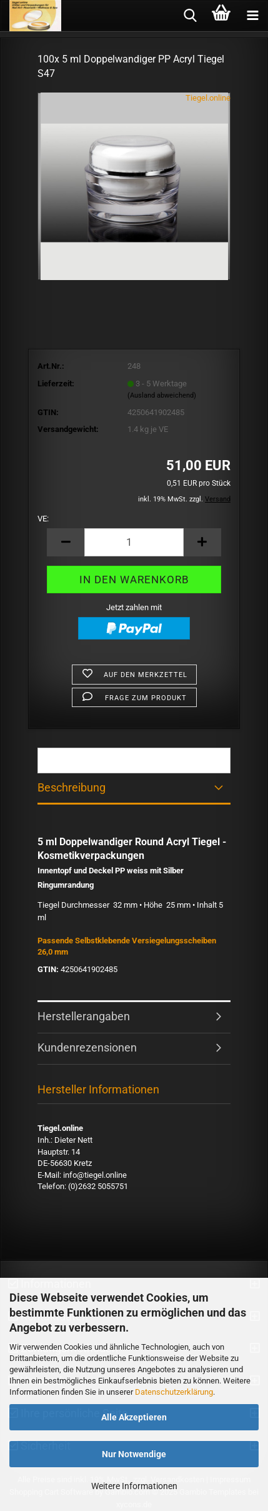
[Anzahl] (134, 542)
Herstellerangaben (83, 1016)
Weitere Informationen (134, 1486)
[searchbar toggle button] (190, 15)
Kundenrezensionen (87, 1047)
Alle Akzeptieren (134, 1417)
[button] (65, 542)
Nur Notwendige (134, 1454)
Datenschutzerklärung (174, 1392)
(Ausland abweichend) (161, 395)
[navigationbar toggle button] (252, 15)
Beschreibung (71, 787)
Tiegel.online (208, 98)
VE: (43, 518)
